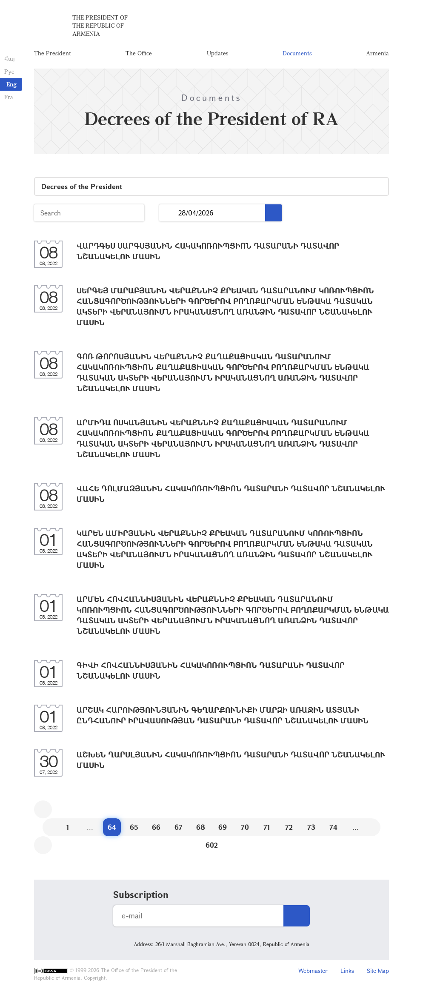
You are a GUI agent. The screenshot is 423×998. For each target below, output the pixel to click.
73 (311, 827)
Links (347, 970)
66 (156, 827)
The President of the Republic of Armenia (100, 25)
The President (52, 53)
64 (112, 827)
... (168, 213)
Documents (297, 53)
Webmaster (313, 970)
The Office (139, 53)
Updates (217, 53)
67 (178, 827)
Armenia (377, 53)
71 (266, 827)
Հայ (9, 58)
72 (289, 827)
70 (245, 827)
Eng (11, 84)
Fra (8, 97)
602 (212, 844)
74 (333, 827)
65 (134, 827)
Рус (9, 71)
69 (222, 827)
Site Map (378, 970)
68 (200, 827)
